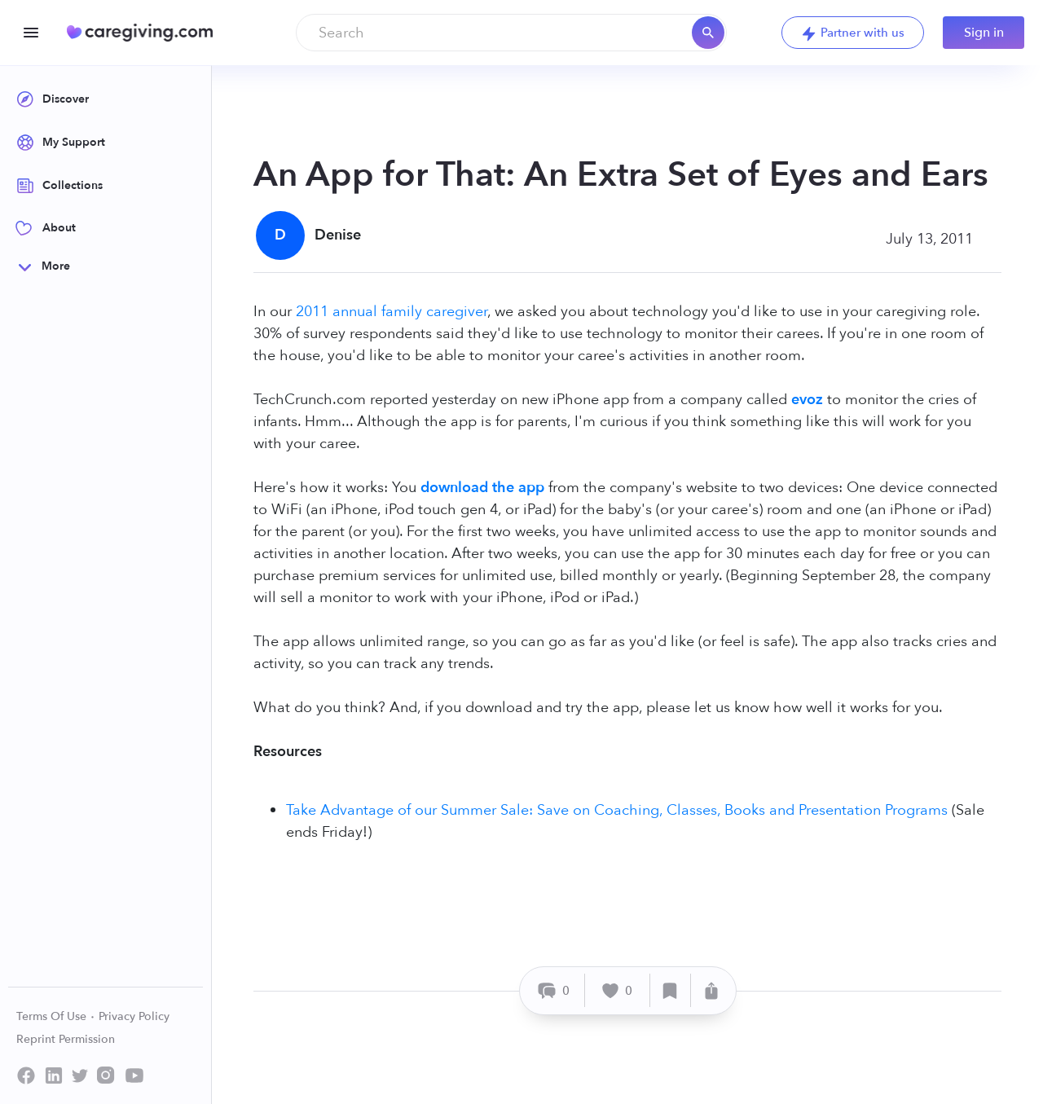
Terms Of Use (55, 1016)
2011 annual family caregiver (391, 311)
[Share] (711, 990)
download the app (482, 487)
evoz (807, 399)
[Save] (670, 990)
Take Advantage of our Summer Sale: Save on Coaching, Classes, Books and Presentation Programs (617, 810)
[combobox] (511, 32)
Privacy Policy (134, 1016)
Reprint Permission (65, 1039)
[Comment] (554, 990)
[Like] (617, 990)
